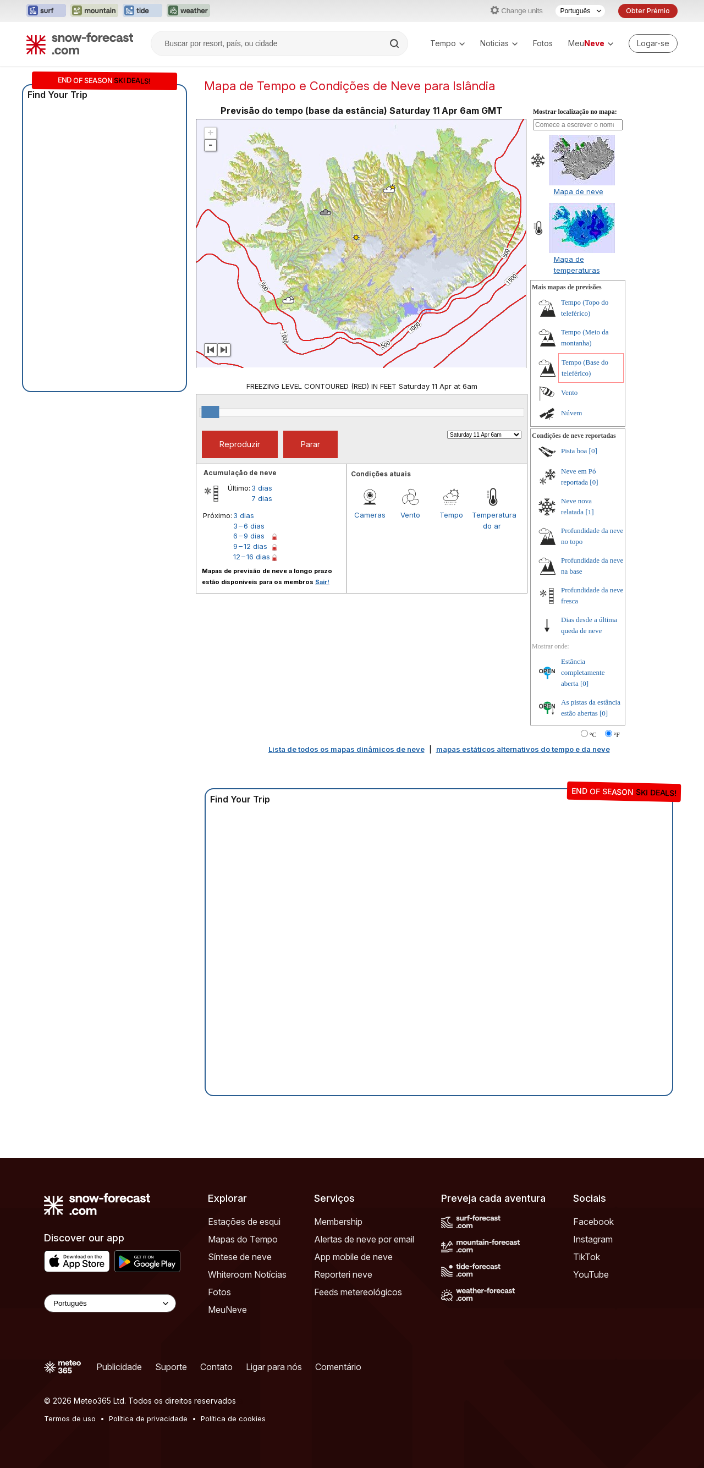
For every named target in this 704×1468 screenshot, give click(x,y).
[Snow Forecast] (79, 43)
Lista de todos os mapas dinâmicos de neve (346, 749)
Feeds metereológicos (358, 1291)
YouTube (591, 1274)
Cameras (370, 514)
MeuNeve (227, 1309)
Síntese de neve (240, 1256)
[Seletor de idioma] (580, 11)
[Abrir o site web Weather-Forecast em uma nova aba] (188, 11)
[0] (593, 451)
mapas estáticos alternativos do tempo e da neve (523, 749)
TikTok (586, 1256)
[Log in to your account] (653, 43)
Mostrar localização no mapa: (575, 112)
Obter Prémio (648, 11)
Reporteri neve (343, 1274)
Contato (216, 1366)
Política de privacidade (148, 1418)
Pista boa (574, 451)
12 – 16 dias (251, 556)
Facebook (593, 1221)
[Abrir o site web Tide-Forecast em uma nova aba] (142, 11)
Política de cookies (233, 1418)
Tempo (447, 43)
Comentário (338, 1366)
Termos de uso (70, 1418)
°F (617, 735)
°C (593, 735)
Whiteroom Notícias (247, 1274)
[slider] (210, 412)
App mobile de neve (353, 1256)
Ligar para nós (274, 1366)
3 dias (261, 487)
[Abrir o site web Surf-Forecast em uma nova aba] (46, 11)
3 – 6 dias (249, 525)
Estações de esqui (244, 1221)
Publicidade (119, 1366)
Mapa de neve (578, 191)
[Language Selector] (110, 1303)
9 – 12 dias (250, 546)
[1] (589, 512)
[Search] (395, 43)
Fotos (543, 43)
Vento (410, 514)
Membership (338, 1221)
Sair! (322, 582)
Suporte (171, 1366)
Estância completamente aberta (582, 672)
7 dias (261, 498)
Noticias (499, 43)
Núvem (571, 413)
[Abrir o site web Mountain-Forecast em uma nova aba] (94, 11)
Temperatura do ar (492, 520)
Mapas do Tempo (243, 1239)
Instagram (593, 1239)
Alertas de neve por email (364, 1239)
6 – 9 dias (249, 535)
